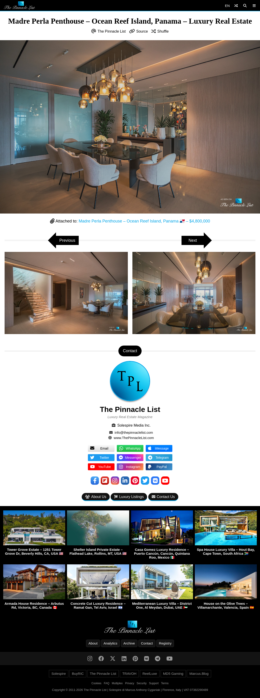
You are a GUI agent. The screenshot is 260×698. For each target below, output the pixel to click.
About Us (95, 497)
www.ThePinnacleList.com (134, 438)
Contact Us (163, 497)
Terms (165, 683)
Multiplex (117, 683)
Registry (165, 643)
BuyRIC (78, 674)
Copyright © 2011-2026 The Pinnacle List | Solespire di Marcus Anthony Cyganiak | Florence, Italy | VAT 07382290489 (130, 690)
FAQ (106, 683)
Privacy (129, 683)
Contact (147, 643)
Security (141, 683)
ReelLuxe (150, 674)
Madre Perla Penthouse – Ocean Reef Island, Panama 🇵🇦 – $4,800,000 (144, 221)
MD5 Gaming (173, 674)
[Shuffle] (236, 5)
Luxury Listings (129, 497)
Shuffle (163, 31)
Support (154, 683)
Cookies (96, 683)
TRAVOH (129, 674)
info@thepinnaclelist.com (134, 432)
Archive (129, 643)
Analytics (110, 643)
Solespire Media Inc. (134, 425)
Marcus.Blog (198, 674)
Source (142, 31)
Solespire (58, 674)
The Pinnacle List (112, 31)
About (93, 643)
